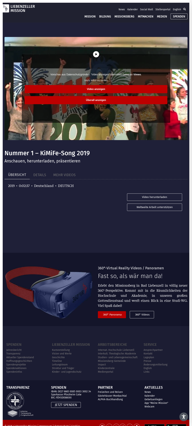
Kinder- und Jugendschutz (66, 371)
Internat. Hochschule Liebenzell (116, 350)
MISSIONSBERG (124, 16)
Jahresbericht (14, 350)
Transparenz (13, 353)
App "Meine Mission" (156, 403)
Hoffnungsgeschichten (19, 361)
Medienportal (105, 371)
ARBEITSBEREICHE (112, 344)
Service (150, 344)
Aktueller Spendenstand (20, 357)
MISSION (90, 16)
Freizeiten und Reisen (110, 392)
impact (102, 364)
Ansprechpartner (153, 350)
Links (147, 371)
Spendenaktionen (16, 368)
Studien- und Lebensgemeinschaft (117, 357)
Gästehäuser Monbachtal (112, 395)
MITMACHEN (145, 16)
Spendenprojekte (16, 364)
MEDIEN (162, 16)
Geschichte (58, 357)
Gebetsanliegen (153, 399)
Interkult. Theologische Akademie (117, 353)
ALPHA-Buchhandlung (110, 399)
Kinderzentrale (106, 368)
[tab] (17, 174)
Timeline (57, 361)
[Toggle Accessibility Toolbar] (183, 416)
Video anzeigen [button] (96, 89)
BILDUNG (105, 16)
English (177, 9)
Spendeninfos (14, 371)
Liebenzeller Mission (71, 344)
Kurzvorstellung (61, 350)
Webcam (149, 406)
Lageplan (149, 357)
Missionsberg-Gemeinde (112, 361)
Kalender (132, 9)
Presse (147, 361)
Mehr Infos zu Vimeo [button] (95, 80)
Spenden (13, 344)
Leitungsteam (60, 364)
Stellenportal (162, 9)
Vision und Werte (62, 353)
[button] (184, 9)
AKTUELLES (153, 387)
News (122, 9)
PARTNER (105, 387)
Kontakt (148, 353)
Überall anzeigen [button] (96, 100)
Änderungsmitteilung (155, 364)
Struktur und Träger (63, 368)
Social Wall (146, 9)
